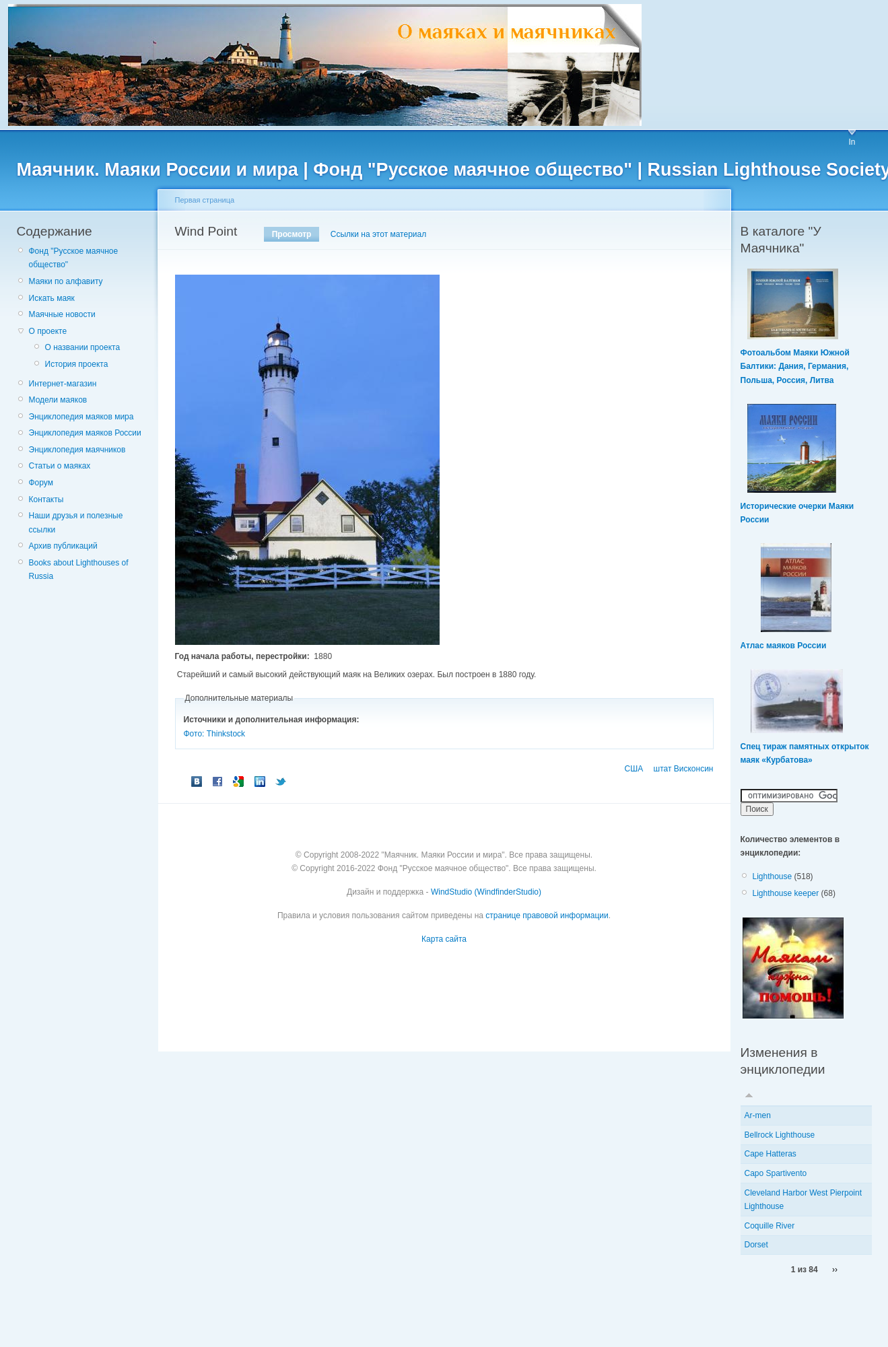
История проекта (76, 364)
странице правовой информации (546, 915)
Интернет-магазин (63, 383)
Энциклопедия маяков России (85, 433)
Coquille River (770, 1226)
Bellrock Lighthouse (780, 1135)
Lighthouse (772, 876)
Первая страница (205, 200)
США (634, 768)
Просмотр (292, 234)
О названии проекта (83, 347)
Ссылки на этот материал (378, 234)
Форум (41, 482)
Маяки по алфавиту (66, 281)
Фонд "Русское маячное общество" (73, 257)
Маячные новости (62, 314)
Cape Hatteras (770, 1154)
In (851, 142)
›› (835, 1269)
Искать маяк (52, 298)
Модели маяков (58, 400)
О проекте (48, 331)
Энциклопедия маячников (77, 449)
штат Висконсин (684, 768)
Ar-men (758, 1115)
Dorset (756, 1244)
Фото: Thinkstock (215, 733)
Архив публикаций (63, 546)
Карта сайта (444, 939)
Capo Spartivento (776, 1173)
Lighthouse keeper (786, 893)
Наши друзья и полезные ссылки (76, 522)
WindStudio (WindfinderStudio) (486, 892)
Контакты (46, 499)
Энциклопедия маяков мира (81, 416)
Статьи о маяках (60, 466)
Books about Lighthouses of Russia (79, 569)
